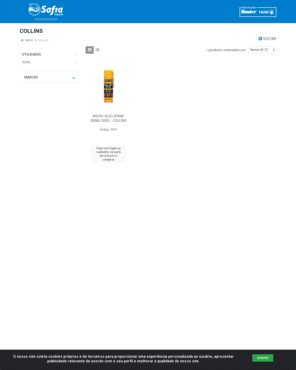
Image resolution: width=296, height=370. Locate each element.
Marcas (49, 77)
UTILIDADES (31, 54)
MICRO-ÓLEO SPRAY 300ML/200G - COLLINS (108, 118)
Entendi (262, 358)
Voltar (267, 39)
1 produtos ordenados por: (226, 50)
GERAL (26, 62)
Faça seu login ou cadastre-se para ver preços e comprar (108, 153)
